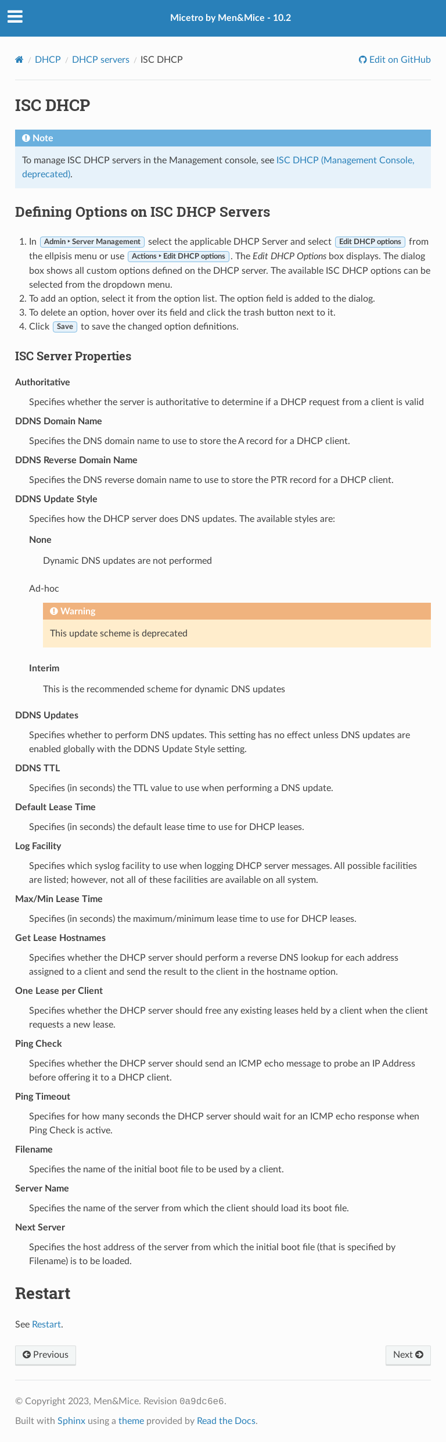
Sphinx (71, 1421)
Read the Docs (226, 1421)
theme (131, 1421)
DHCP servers (101, 60)
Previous (46, 1354)
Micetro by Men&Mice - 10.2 (230, 18)
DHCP (48, 60)
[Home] (19, 60)
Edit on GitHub (399, 60)
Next (408, 1354)
